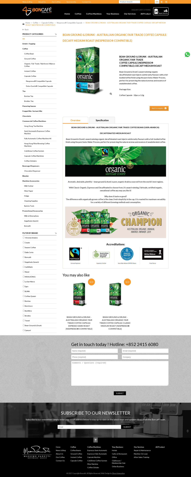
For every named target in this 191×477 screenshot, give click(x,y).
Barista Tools (29, 206)
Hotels (114, 450)
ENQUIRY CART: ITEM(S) (141, 10)
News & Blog (27, 2)
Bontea (27, 301)
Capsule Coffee (48, 23)
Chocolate (26, 116)
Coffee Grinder (93, 467)
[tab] (75, 120)
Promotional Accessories (32, 211)
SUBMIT (120, 393)
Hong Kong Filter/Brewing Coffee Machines (37, 144)
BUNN (27, 291)
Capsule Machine (93, 457)
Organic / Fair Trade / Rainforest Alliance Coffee (39, 65)
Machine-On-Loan (141, 454)
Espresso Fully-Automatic (97, 454)
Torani (27, 321)
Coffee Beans (76, 450)
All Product (146, 14)
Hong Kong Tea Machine (33, 126)
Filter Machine (92, 464)
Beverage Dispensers (30, 166)
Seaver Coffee (30, 247)
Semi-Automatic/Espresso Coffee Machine (37, 132)
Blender (25, 176)
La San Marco (30, 282)
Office (114, 457)
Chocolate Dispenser (32, 171)
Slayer (27, 272)
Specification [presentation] (102, 120)
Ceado (27, 243)
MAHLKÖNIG (30, 277)
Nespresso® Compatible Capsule (69, 23)
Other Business (118, 466)
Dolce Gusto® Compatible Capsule (39, 86)
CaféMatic (29, 267)
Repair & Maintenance (142, 450)
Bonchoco (29, 306)
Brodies (28, 316)
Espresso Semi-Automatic (97, 450)
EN (157, 1)
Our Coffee (56, 2)
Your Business (112, 14)
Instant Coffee (30, 71)
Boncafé (27, 226)
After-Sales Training (141, 457)
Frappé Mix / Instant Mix (32, 111)
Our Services (130, 14)
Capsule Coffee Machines (34, 156)
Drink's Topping (28, 44)
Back (27, 30)
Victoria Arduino (31, 238)
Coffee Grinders (30, 161)
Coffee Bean (29, 54)
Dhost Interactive (118, 473)
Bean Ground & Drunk (33, 325)
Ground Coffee (30, 59)
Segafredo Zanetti (31, 221)
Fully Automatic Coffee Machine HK (37, 138)
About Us (42, 2)
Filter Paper (28, 191)
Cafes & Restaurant (119, 454)
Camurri (28, 330)
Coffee (78, 14)
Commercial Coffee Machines (34, 121)
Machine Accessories (30, 181)
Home (67, 14)
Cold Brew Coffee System (34, 151)
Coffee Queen (30, 296)
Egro (26, 286)
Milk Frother (28, 186)
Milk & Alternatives (31, 216)
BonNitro (28, 311)
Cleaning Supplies (31, 201)
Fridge (26, 196)
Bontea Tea (28, 96)
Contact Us (86, 2)
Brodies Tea (28, 101)
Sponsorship (71, 2)
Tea (23, 91)
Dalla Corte (29, 252)
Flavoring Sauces (29, 106)
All (23, 39)
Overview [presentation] (75, 120)
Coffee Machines (94, 14)
